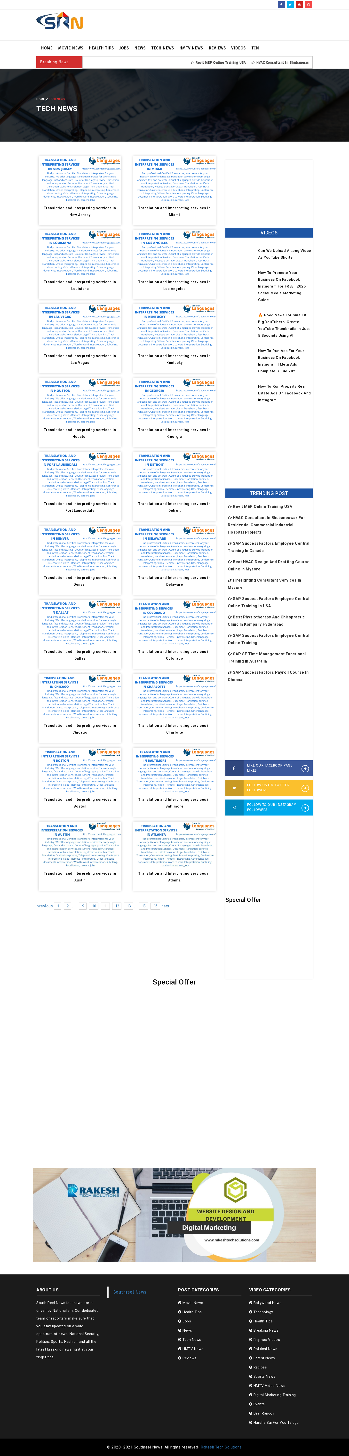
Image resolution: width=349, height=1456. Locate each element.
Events (257, 1404)
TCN (255, 48)
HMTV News (191, 48)
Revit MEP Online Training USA (227, 63)
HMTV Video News (267, 1386)
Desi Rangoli (261, 1413)
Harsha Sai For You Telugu (274, 1422)
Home (47, 48)
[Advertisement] (222, 24)
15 (144, 906)
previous (44, 906)
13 (129, 906)
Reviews (217, 48)
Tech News (162, 48)
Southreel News (129, 1292)
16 (156, 906)
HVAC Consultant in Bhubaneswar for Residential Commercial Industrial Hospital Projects (266, 525)
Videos (238, 48)
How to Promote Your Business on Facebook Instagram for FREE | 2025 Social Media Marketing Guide (282, 286)
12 (117, 906)
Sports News (262, 1376)
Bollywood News (265, 1303)
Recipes (258, 1367)
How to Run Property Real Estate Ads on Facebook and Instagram (284, 393)
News (140, 48)
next (165, 906)
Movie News (70, 48)
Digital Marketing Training (272, 1395)
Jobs (124, 48)
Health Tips (101, 48)
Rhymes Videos (264, 1339)
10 (94, 906)
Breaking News (264, 1330)
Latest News (262, 1358)
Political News (263, 1349)
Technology (261, 1312)
